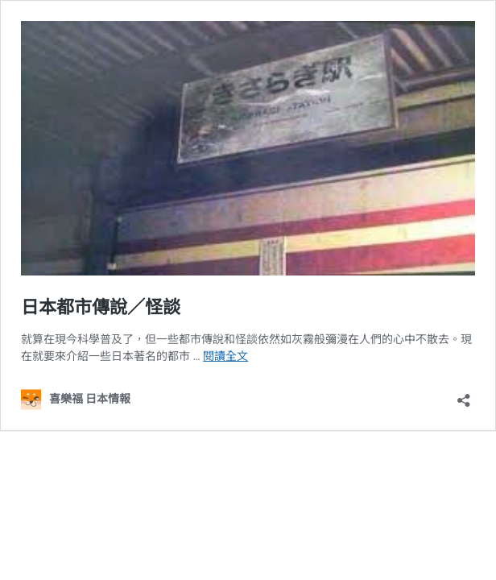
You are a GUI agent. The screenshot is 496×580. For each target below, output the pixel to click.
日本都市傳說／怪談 (100, 307)
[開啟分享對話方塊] (464, 395)
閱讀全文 (225, 356)
